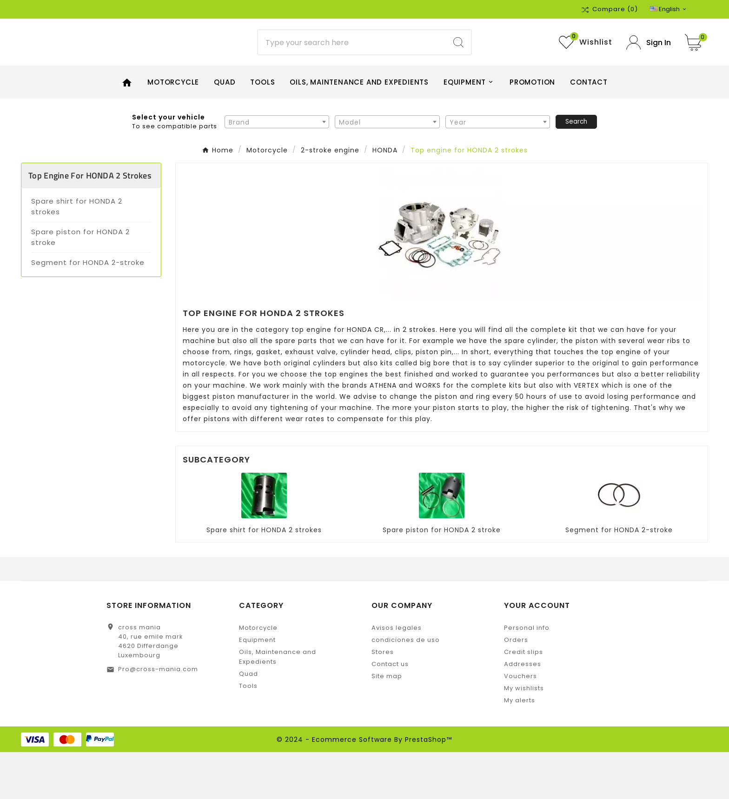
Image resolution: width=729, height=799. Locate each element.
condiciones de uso (405, 686)
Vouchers (520, 723)
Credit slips (523, 698)
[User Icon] (648, 66)
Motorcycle (258, 674)
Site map (386, 723)
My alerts (519, 747)
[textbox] (277, 168)
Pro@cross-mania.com (158, 716)
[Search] (352, 66)
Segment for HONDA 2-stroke (88, 309)
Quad (248, 720)
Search (576, 168)
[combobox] (277, 168)
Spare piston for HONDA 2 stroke (80, 284)
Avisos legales (396, 674)
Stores (382, 698)
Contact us (390, 711)
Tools (248, 732)
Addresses (522, 711)
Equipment (257, 686)
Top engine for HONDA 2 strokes (89, 222)
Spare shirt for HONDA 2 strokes (76, 253)
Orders (516, 686)
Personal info (527, 674)
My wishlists (524, 735)
